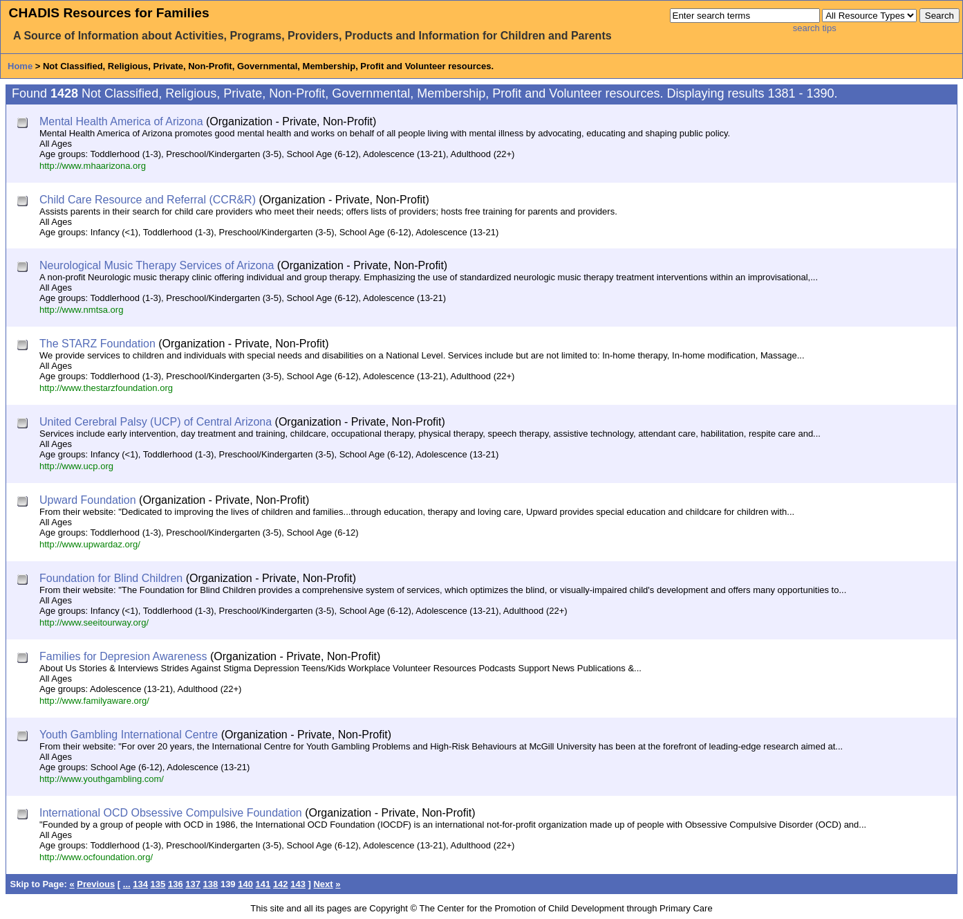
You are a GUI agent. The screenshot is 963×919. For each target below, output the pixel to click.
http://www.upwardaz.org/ (89, 544)
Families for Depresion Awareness (123, 656)
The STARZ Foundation (97, 343)
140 (245, 884)
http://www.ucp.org (76, 466)
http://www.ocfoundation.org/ (96, 857)
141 (263, 884)
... (127, 884)
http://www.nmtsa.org (81, 309)
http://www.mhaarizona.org (92, 166)
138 (210, 884)
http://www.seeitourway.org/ (94, 622)
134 (140, 884)
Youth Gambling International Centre (128, 734)
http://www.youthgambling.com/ (101, 779)
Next (323, 884)
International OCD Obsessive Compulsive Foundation (170, 813)
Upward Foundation (87, 500)
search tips (814, 28)
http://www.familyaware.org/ (94, 700)
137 (192, 884)
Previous (96, 884)
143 (298, 884)
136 (175, 884)
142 (280, 884)
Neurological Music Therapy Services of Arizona (156, 265)
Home (20, 66)
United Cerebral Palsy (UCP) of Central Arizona (155, 422)
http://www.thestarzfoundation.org (106, 388)
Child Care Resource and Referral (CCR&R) (147, 200)
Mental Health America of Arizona (121, 121)
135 (158, 884)
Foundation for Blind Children (111, 578)
